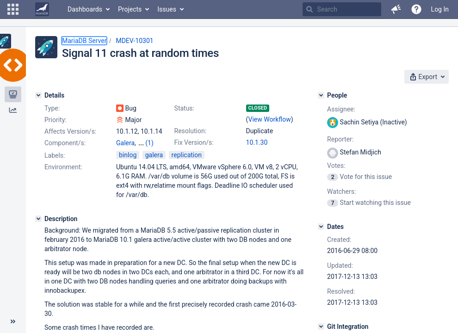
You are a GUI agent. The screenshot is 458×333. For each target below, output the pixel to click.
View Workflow (269, 119)
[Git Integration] (321, 326)
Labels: (54, 163)
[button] (13, 9)
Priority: (55, 119)
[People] (321, 95)
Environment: (63, 175)
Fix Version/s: (194, 142)
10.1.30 (257, 142)
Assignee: (341, 109)
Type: (52, 108)
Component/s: (65, 143)
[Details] (38, 95)
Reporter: (340, 139)
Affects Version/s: (70, 131)
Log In (440, 9)
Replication (132, 152)
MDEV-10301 (134, 40)
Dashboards (85, 9)
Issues (166, 9)
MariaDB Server (84, 40)
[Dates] (321, 226)
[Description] (38, 227)
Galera (125, 143)
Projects (130, 9)
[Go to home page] (42, 9)
